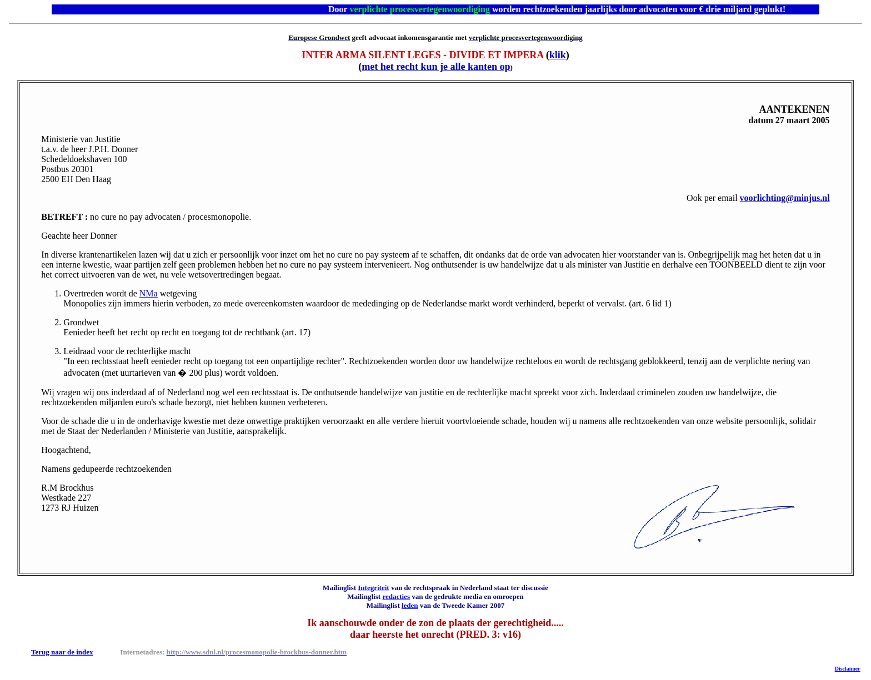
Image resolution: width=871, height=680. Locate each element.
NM (148, 293)
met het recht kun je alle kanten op (436, 66)
